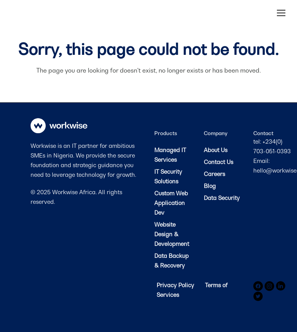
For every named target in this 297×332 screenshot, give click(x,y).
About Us (215, 150)
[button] (281, 13)
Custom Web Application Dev (171, 203)
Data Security (222, 198)
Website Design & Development (171, 234)
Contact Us (218, 162)
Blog (210, 186)
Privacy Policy (176, 285)
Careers (214, 174)
